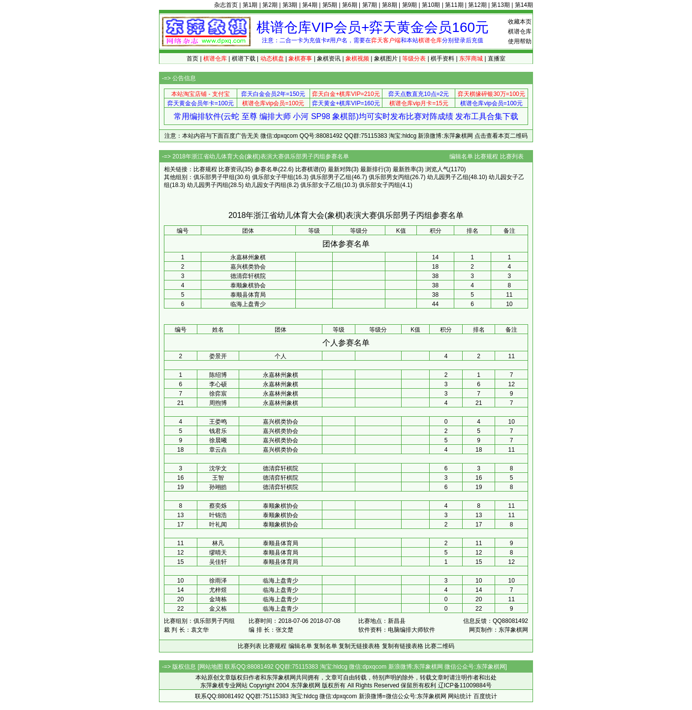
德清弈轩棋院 (248, 276)
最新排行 (372, 169)
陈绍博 (218, 374)
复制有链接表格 (402, 646)
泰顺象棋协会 (248, 285)
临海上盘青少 (248, 304)
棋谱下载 (243, 58)
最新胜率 (404, 169)
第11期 (454, 4)
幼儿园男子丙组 (207, 185)
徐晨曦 (218, 440)
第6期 (349, 4)
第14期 (524, 4)
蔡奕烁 (218, 505)
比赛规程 (486, 156)
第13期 (500, 4)
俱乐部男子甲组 (214, 177)
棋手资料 (442, 58)
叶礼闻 (218, 524)
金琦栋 (218, 599)
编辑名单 (461, 156)
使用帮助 (520, 41)
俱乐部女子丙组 (379, 185)
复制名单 (325, 646)
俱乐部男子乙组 (330, 177)
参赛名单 (266, 169)
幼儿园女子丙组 (265, 185)
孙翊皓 (218, 487)
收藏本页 (520, 21)
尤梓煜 (218, 590)
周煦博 (218, 403)
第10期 (431, 4)
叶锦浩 (218, 515)
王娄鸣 (218, 421)
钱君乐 (218, 431)
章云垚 (218, 449)
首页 (192, 58)
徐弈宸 (218, 393)
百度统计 (485, 696)
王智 (218, 477)
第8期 (389, 4)
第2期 (270, 4)
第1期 (250, 4)
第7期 (369, 4)
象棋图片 (386, 58)
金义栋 (218, 608)
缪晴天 (218, 552)
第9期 (409, 4)
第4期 (309, 4)
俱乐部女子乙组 (321, 185)
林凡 (218, 543)
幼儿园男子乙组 (448, 177)
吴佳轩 (218, 561)
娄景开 (218, 356)
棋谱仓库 (520, 31)
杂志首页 (226, 4)
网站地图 (211, 666)
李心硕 (218, 384)
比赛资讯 (230, 169)
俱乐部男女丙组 (389, 177)
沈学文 (218, 468)
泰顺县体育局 (248, 294)
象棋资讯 (329, 58)
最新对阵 (339, 169)
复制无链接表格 (359, 646)
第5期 (330, 4)
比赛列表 (512, 156)
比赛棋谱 (307, 169)
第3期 (290, 4)
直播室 (496, 58)
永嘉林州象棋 (248, 257)
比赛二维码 (439, 646)
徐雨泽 (218, 580)
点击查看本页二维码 (501, 135)
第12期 (477, 4)
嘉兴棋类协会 (248, 266)
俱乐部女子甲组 (272, 177)
